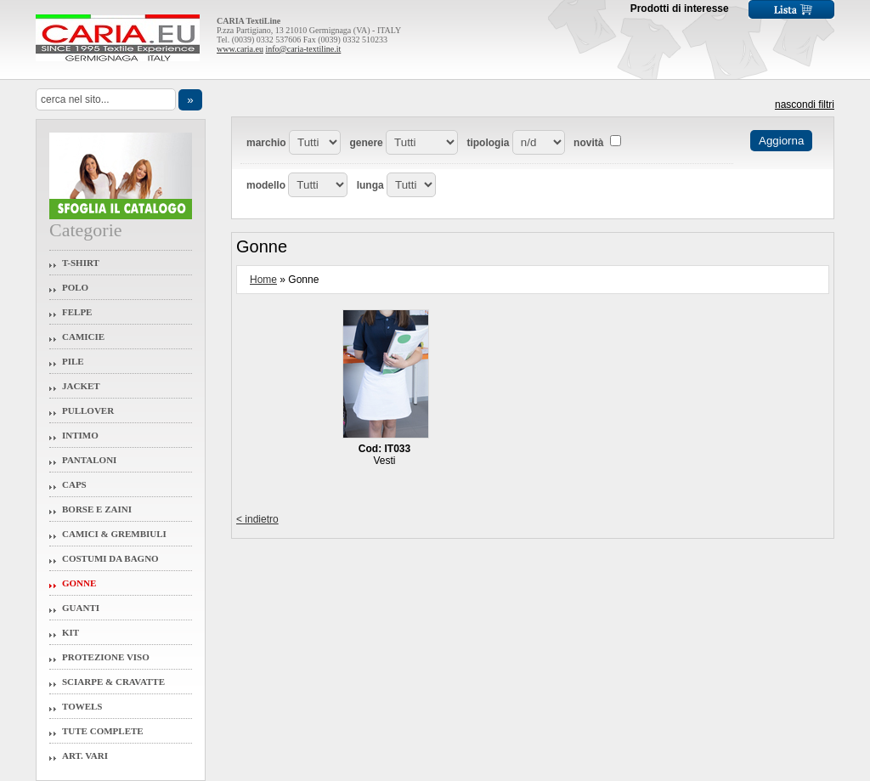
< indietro (257, 519)
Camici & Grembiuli (114, 534)
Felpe (77, 312)
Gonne (79, 583)
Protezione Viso (106, 657)
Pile (73, 361)
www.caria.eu (240, 49)
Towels (82, 706)
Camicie (83, 336)
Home (263, 280)
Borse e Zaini (97, 509)
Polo (75, 287)
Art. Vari (85, 755)
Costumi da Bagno (110, 558)
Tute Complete (103, 731)
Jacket (81, 386)
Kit (70, 632)
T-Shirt (80, 263)
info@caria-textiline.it (303, 49)
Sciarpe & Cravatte (113, 681)
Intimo (80, 435)
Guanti (80, 608)
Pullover (88, 410)
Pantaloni (89, 460)
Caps (74, 484)
